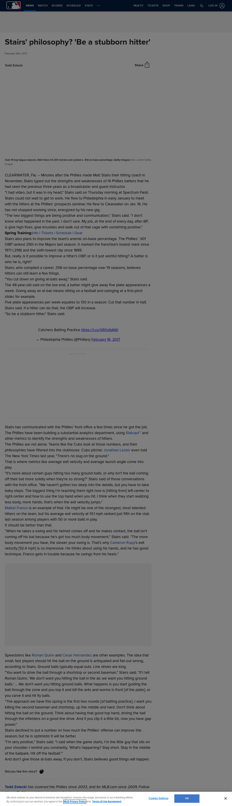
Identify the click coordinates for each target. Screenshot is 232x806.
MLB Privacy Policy (75, 801)
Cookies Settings (158, 798)
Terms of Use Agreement (106, 801)
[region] (116, 799)
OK (187, 798)
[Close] (225, 798)
